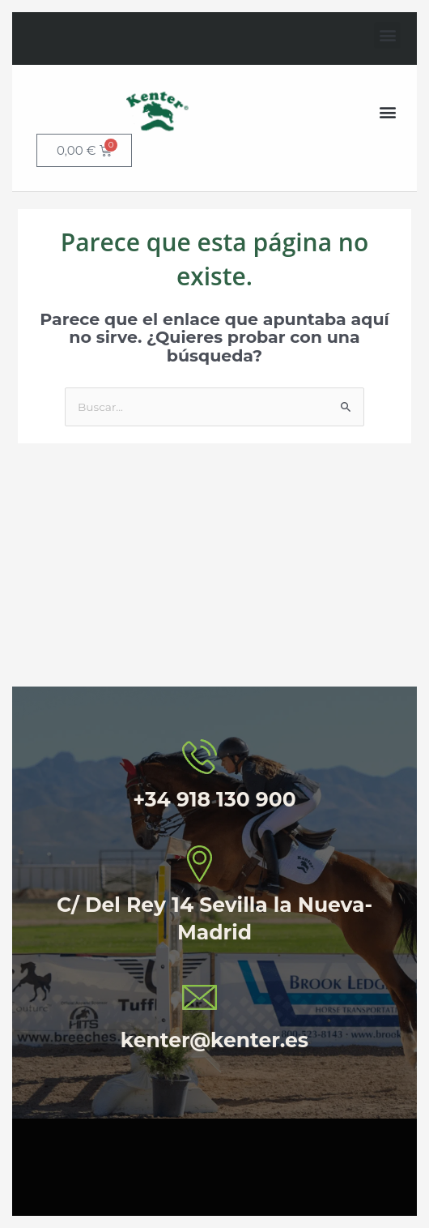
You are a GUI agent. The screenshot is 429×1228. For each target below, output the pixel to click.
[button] (387, 35)
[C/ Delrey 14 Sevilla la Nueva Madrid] (214, 573)
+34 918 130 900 (214, 799)
